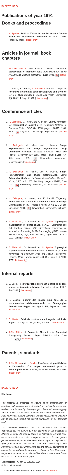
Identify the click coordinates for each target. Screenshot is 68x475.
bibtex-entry (31, 40)
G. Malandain (38, 88)
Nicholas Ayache (17, 68)
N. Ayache (14, 33)
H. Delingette (15, 122)
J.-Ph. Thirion (15, 332)
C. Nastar (13, 319)
